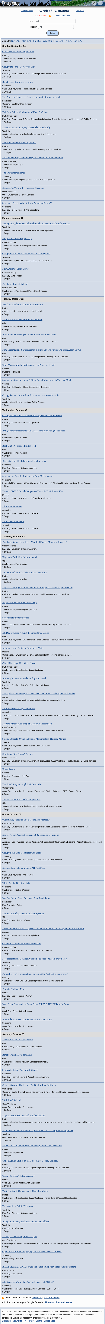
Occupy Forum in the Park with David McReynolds (26, 253)
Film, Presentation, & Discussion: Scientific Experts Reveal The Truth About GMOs (41, 350)
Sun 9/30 (15, 41)
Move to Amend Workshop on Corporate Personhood (27, 723)
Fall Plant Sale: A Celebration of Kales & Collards (25, 112)
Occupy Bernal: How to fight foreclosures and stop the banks (30, 395)
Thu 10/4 (58, 41)
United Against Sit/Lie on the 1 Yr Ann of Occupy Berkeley (30, 1160)
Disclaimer (6, 1321)
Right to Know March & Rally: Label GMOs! (23, 1115)
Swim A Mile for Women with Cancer (20, 1070)
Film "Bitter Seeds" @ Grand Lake (18, 708)
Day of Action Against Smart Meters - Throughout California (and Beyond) (37, 587)
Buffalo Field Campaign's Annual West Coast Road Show (29, 334)
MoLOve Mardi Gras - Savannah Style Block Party (26, 898)
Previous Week (27, 11)
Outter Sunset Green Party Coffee (18, 51)
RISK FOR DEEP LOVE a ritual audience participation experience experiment (39, 1266)
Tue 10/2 (37, 41)
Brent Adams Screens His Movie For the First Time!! (27, 1019)
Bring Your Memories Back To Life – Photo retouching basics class (33, 430)
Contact (39, 1321)
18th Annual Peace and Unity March (19, 142)
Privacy (31, 1321)
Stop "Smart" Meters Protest (15, 617)
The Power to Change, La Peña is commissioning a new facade (31, 97)
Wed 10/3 (47, 41)
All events (37, 1297)
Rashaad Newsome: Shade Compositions (21, 799)
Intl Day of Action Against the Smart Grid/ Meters (25, 633)
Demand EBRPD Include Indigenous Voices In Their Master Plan (32, 491)
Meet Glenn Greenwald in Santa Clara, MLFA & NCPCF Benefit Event (35, 1004)
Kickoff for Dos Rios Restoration (17, 1039)
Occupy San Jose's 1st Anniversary (18, 1176)
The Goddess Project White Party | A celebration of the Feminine (32, 157)
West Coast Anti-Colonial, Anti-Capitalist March (25, 1191)
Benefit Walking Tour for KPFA (17, 1054)
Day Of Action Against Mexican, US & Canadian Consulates (30, 835)
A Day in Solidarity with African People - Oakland (25, 1221)
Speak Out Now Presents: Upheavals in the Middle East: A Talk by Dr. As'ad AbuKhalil (43, 928)
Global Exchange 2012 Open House (19, 663)
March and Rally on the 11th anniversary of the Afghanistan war (32, 1145)
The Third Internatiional (13, 172)
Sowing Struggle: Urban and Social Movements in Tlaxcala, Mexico (34, 739)
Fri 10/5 (68, 41)
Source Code (49, 1321)
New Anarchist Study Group (15, 269)
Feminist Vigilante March (14, 989)
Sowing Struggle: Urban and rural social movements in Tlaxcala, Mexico (36, 223)
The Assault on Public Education (17, 1206)
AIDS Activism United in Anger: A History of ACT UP (28, 1282)
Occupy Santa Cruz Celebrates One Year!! (22, 852)
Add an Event (40, 15)
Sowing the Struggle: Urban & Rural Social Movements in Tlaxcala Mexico (37, 380)
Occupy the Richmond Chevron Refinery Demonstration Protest (32, 415)
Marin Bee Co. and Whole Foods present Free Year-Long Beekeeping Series (37, 1130)
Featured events (52, 1297)
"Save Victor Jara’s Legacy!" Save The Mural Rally (26, 127)
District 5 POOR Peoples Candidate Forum (22, 319)
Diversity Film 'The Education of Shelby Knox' (24, 461)
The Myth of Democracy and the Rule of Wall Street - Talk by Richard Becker (38, 693)
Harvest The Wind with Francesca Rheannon (23, 188)
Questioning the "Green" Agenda (17, 754)
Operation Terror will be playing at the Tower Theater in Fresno (32, 1251)
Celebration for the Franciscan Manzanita (21, 943)
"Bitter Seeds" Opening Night (16, 883)
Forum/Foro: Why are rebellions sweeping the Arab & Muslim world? (35, 974)
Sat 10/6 (78, 41)
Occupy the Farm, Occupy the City (18, 66)
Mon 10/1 (26, 41)
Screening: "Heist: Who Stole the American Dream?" (27, 203)
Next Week (80, 11)
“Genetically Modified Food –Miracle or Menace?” (26, 819)
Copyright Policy (19, 1321)
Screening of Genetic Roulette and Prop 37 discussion (27, 476)
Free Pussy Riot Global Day (15, 284)
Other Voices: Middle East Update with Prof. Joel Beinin (28, 365)
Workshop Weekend (11, 1100)
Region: (34, 27)
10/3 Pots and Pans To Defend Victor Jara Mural (24, 572)
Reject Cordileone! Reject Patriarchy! (19, 602)
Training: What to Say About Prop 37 (19, 1236)
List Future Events (62, 15)
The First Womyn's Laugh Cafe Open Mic (21, 784)
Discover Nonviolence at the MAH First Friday (24, 868)
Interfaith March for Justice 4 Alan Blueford (22, 304)
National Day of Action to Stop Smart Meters (23, 648)
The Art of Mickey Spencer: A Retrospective (23, 913)
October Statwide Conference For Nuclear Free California (29, 1085)
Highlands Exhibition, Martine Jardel (19, 557)
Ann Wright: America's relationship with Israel (24, 678)
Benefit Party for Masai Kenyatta (17, 82)
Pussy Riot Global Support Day (17, 238)
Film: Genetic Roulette (13, 521)
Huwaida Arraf (9, 769)
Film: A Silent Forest (12, 506)
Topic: (31, 21)
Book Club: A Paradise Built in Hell (19, 446)
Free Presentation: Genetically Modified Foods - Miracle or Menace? (34, 542)
